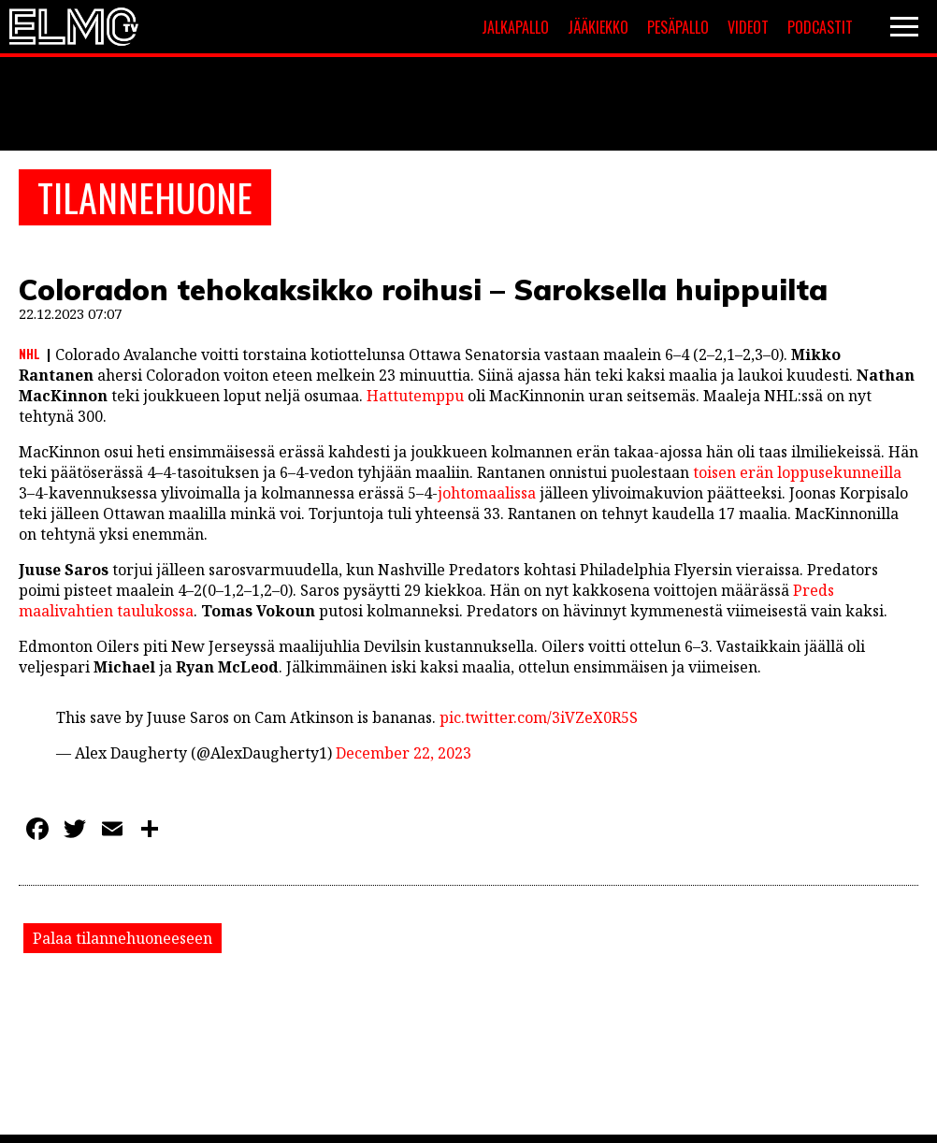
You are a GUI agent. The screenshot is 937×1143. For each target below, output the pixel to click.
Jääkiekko (598, 27)
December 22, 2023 (403, 753)
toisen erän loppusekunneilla (797, 472)
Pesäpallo (678, 27)
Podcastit (820, 27)
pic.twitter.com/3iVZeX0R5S (539, 717)
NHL (29, 353)
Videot (748, 27)
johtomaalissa (487, 493)
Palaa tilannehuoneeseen (122, 938)
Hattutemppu (415, 395)
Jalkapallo (515, 27)
